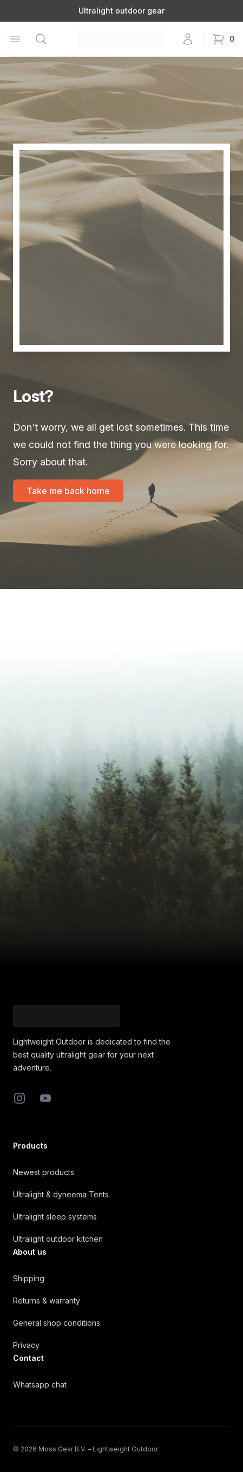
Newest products (43, 1172)
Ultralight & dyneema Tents (61, 1194)
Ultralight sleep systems (55, 1216)
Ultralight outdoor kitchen (58, 1238)
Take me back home (68, 490)
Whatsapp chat (40, 1384)
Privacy (26, 1345)
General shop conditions (56, 1322)
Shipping (28, 1278)
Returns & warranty (46, 1300)
